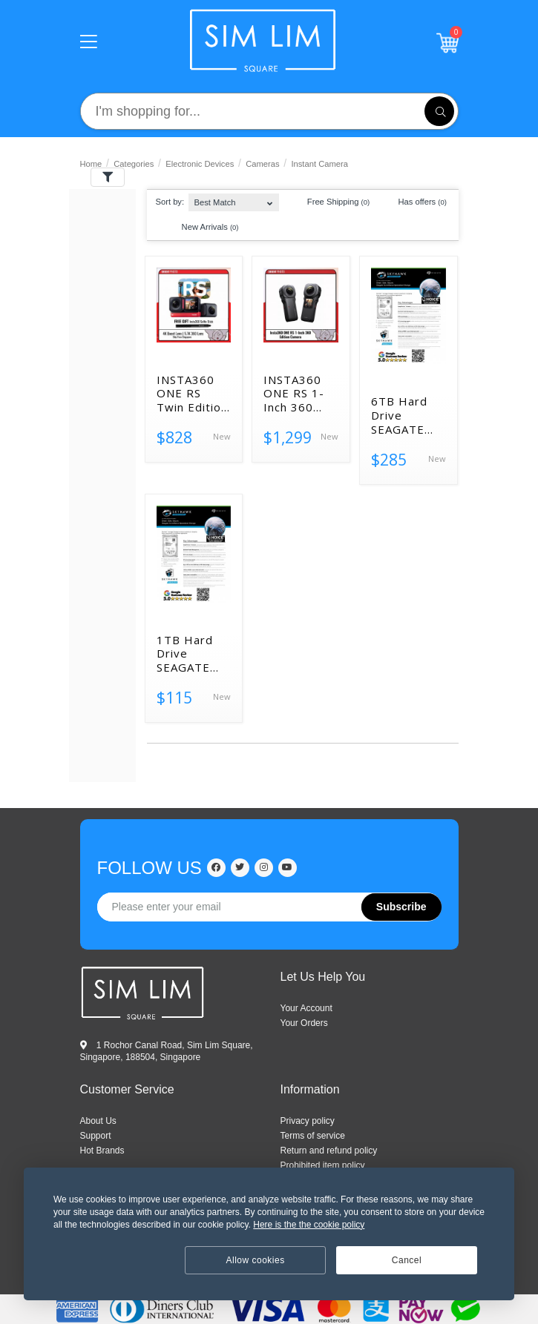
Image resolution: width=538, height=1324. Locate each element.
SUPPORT (95, 1136)
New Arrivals (203, 227)
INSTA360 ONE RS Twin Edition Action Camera (192, 393)
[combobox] (233, 199)
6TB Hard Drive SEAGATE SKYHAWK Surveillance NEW (405, 415)
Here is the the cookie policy (308, 1224)
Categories (134, 163)
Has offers (415, 202)
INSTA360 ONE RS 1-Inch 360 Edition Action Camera (293, 393)
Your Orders (304, 1023)
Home (91, 163)
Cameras (262, 163)
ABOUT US (98, 1121)
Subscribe (401, 907)
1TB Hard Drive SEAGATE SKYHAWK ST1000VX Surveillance (191, 654)
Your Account (306, 1008)
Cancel (406, 1260)
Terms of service (313, 1136)
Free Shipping (331, 202)
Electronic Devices (199, 163)
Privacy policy (308, 1121)
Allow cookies (255, 1260)
